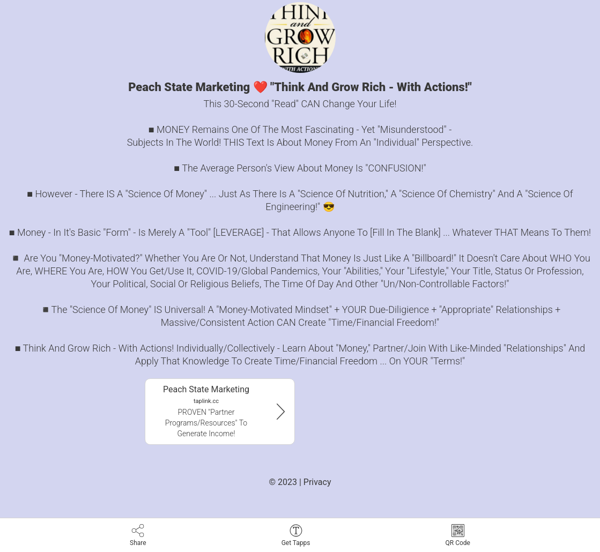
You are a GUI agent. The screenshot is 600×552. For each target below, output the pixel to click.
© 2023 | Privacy (300, 482)
